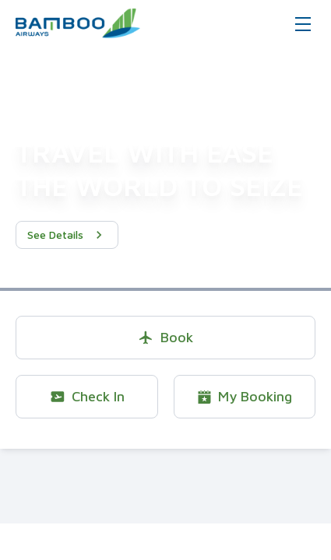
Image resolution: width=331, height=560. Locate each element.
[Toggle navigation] (303, 23)
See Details (67, 235)
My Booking (244, 396)
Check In (87, 396)
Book (165, 337)
